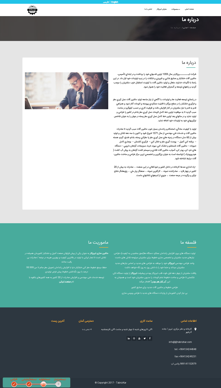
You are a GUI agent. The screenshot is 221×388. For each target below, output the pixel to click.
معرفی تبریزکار (162, 9)
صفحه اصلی (189, 9)
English (114, 2)
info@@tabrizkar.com (180, 342)
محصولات (175, 9)
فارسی (106, 2)
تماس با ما (148, 9)
